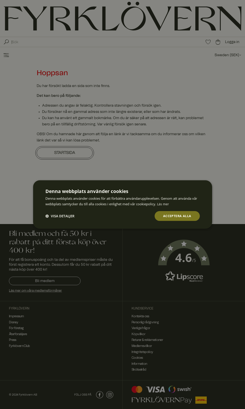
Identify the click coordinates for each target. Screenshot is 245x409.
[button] (60, 216)
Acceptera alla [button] (177, 216)
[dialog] (122, 204)
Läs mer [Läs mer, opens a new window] (163, 203)
